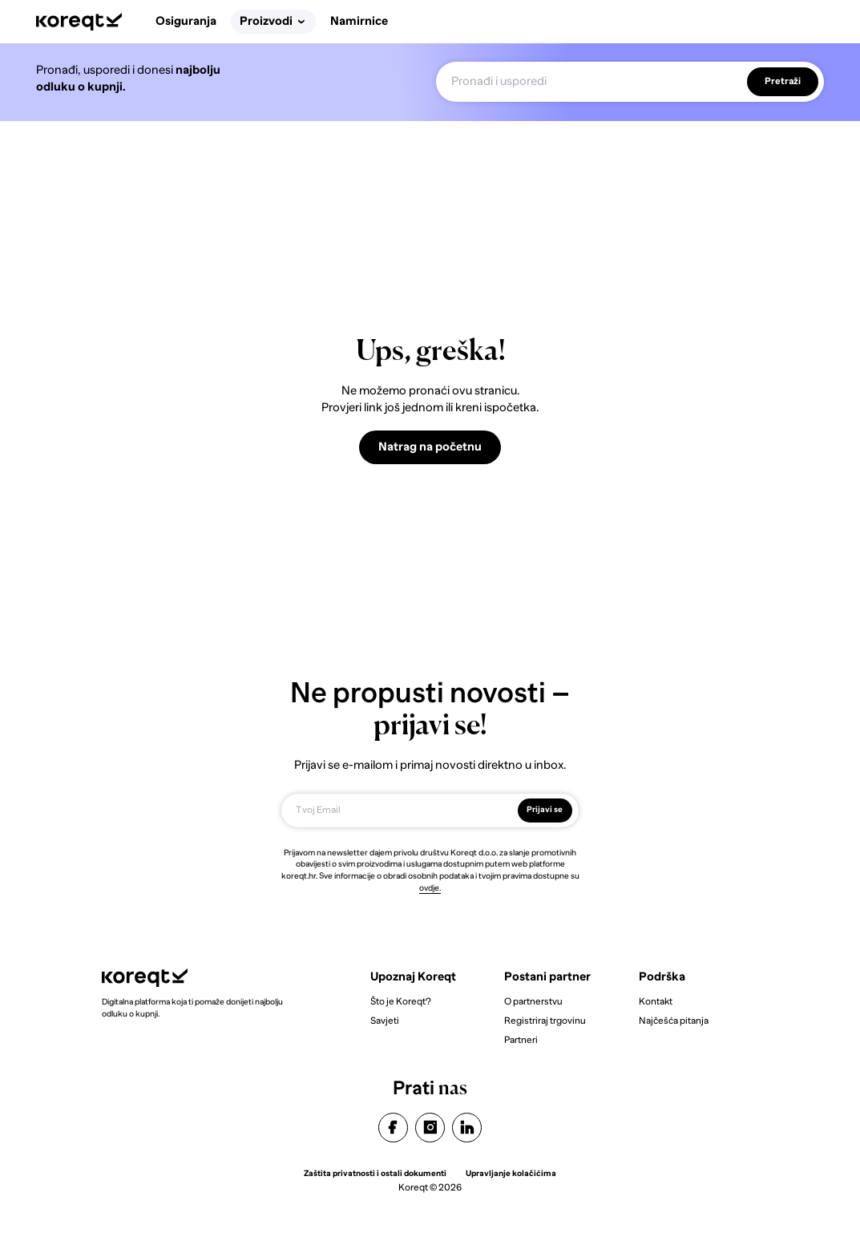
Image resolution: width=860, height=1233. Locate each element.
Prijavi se (545, 809)
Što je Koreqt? (400, 1001)
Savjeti (384, 1020)
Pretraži (783, 81)
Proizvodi (272, 20)
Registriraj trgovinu (545, 1020)
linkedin (467, 1127)
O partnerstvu (533, 1001)
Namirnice (359, 20)
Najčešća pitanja (674, 1020)
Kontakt (655, 1001)
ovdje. (430, 887)
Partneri (521, 1039)
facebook (393, 1127)
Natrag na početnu (430, 446)
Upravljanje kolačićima (511, 1173)
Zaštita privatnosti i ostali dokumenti (375, 1173)
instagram (430, 1127)
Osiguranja (185, 20)
